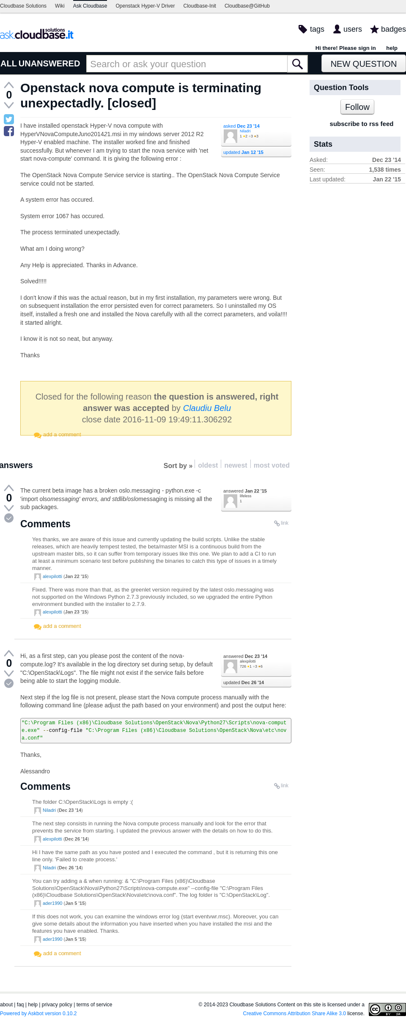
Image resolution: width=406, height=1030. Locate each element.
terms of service (94, 1005)
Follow (357, 107)
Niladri (245, 131)
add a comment (62, 434)
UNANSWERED (49, 63)
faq (20, 1005)
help (392, 48)
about (6, 1005)
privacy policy (57, 1005)
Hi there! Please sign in (345, 48)
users (352, 29)
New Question (364, 63)
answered (245, 490)
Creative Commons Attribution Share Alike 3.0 (294, 1013)
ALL (8, 63)
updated (243, 152)
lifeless (246, 496)
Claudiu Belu (207, 408)
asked (241, 126)
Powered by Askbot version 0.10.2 (38, 1013)
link (284, 523)
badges (393, 29)
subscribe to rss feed (362, 123)
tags (317, 29)
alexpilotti (52, 576)
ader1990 (53, 903)
